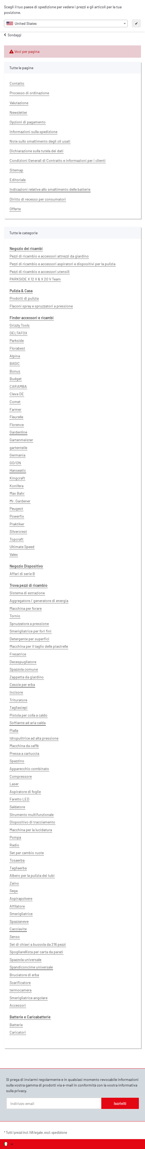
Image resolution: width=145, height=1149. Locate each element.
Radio (14, 845)
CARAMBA (18, 386)
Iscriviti (120, 1103)
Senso (15, 936)
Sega (14, 890)
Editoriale (18, 179)
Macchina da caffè (24, 745)
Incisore (16, 692)
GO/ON (15, 462)
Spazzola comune (24, 669)
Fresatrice (18, 654)
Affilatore (17, 906)
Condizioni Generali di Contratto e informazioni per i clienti (58, 160)
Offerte (15, 208)
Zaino (14, 883)
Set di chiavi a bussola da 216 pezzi (38, 944)
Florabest (17, 348)
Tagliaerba (18, 868)
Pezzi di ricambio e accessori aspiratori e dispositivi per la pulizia (62, 263)
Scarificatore (20, 982)
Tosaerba (17, 860)
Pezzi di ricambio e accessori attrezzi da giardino (49, 256)
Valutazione (19, 102)
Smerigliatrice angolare (28, 997)
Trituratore (18, 700)
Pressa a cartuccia (24, 753)
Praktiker (17, 524)
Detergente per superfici (29, 638)
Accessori (18, 1005)
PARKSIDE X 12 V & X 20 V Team (35, 279)
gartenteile (18, 447)
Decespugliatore (23, 661)
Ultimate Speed (22, 546)
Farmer (15, 409)
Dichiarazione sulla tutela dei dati (36, 150)
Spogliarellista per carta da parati (36, 951)
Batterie (16, 1024)
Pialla (14, 730)
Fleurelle (16, 417)
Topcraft (16, 539)
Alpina (15, 356)
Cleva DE (17, 394)
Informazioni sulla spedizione (33, 131)
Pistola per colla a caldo (28, 715)
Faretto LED (19, 799)
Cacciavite (18, 929)
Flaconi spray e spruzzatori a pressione (41, 306)
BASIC (15, 363)
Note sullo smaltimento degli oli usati (40, 141)
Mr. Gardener (20, 501)
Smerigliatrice (21, 913)
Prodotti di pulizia (24, 298)
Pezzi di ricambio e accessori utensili (40, 271)
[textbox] (65, 23)
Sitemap (16, 170)
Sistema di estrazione (27, 593)
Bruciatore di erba (24, 974)
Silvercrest (18, 531)
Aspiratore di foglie (25, 791)
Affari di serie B (22, 573)
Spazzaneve (19, 921)
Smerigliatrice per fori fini (30, 631)
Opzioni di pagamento (28, 122)
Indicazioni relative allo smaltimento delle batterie (50, 189)
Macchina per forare (26, 608)
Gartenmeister (21, 439)
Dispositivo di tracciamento (32, 822)
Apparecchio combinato (29, 768)
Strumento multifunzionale (32, 814)
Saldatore (17, 806)
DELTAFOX (18, 333)
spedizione (59, 1132)
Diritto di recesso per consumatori (38, 199)
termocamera (20, 990)
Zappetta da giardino (27, 677)
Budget (16, 378)
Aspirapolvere (21, 898)
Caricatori (18, 1032)
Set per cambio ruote (27, 852)
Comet (15, 401)
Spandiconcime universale (31, 967)
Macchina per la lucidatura (31, 829)
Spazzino (17, 761)
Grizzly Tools (20, 325)
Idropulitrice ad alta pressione (34, 738)
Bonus (15, 371)
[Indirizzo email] (54, 1103)
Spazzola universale (25, 959)
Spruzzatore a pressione (29, 623)
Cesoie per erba (22, 684)
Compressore (21, 776)
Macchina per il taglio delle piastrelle (39, 646)
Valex (14, 554)
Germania (17, 455)
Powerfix (17, 516)
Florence (17, 424)
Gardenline (18, 432)
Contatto (17, 83)
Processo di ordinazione (29, 93)
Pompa (15, 837)
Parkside (17, 340)
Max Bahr (17, 493)
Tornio (15, 615)
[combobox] (66, 23)
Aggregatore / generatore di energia (39, 600)
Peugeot (16, 508)
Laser (14, 783)
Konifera (16, 485)
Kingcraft (17, 478)
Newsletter (18, 112)
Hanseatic (18, 470)
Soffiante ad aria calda (28, 722)
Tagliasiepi (18, 707)
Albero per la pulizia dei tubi (32, 875)
